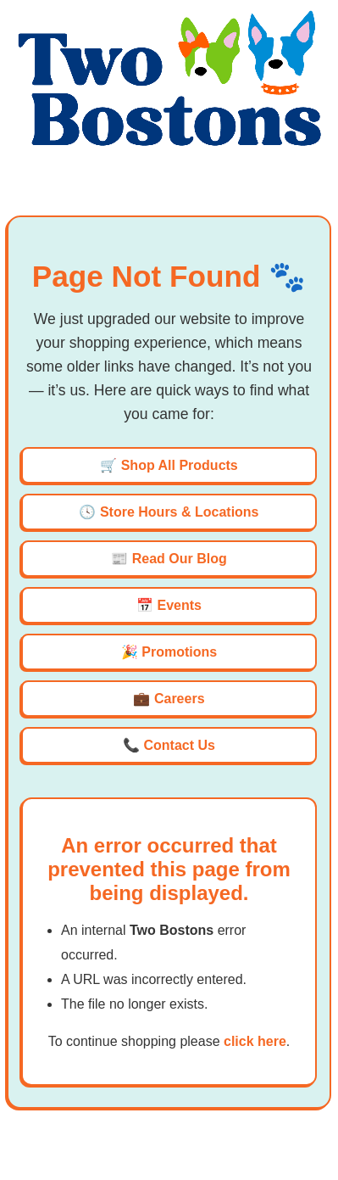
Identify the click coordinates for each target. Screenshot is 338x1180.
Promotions (179, 652)
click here (255, 1041)
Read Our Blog (179, 558)
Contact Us (179, 745)
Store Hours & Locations (179, 512)
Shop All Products (179, 465)
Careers (179, 698)
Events (179, 605)
